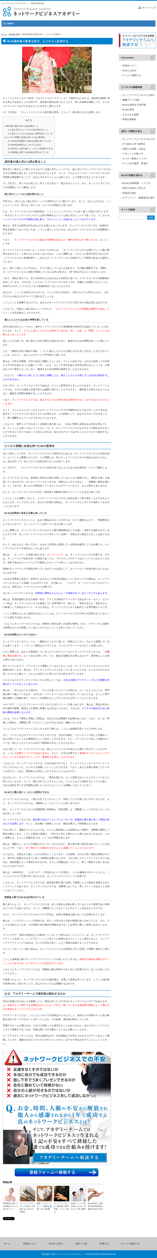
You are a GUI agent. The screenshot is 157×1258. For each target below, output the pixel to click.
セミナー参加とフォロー (135, 158)
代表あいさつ (129, 65)
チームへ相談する (131, 75)
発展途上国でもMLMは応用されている (28, 152)
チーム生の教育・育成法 (135, 163)
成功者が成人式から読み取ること (21, 126)
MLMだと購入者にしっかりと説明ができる (30, 148)
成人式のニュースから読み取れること (28, 129)
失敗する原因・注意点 (134, 148)
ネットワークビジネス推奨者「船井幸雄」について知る (61, 1207)
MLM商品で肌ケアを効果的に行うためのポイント (10, 1206)
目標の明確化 (129, 119)
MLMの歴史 (128, 109)
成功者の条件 (14, 34)
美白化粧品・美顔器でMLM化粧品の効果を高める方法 (95, 1206)
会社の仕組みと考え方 (134, 188)
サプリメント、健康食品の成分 (138, 197)
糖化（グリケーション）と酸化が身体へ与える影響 (44, 1206)
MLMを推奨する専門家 (134, 104)
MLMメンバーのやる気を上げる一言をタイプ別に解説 (78, 1206)
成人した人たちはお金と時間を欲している (30, 133)
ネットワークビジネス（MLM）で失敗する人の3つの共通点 (27, 1207)
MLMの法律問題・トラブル (136, 183)
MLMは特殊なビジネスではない (25, 144)
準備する (104, 1243)
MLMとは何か (129, 70)
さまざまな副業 (130, 114)
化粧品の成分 (129, 193)
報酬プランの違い (131, 99)
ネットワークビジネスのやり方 (138, 139)
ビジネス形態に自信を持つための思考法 (24, 137)
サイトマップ (149, 7)
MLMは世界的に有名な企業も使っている (29, 141)
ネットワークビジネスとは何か (138, 95)
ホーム (4, 34)
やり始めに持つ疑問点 (134, 144)
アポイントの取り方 (132, 153)
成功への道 (81, 1243)
